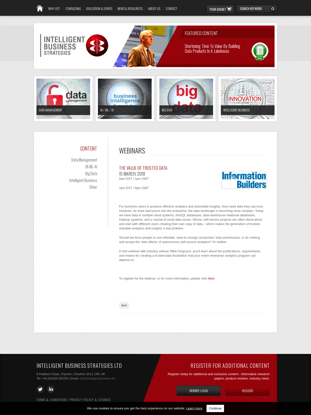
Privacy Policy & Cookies (90, 399)
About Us (154, 8)
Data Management (50, 109)
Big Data (167, 109)
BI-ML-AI (91, 167)
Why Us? (54, 8)
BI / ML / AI (107, 109)
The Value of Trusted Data (143, 168)
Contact (171, 8)
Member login (199, 390)
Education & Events (99, 8)
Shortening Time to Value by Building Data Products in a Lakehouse (212, 48)
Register (247, 390)
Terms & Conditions (51, 399)
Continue (215, 408)
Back (124, 305)
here (211, 278)
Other (93, 187)
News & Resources (130, 8)
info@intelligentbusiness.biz (97, 378)
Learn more (194, 408)
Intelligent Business (236, 109)
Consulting (73, 8)
